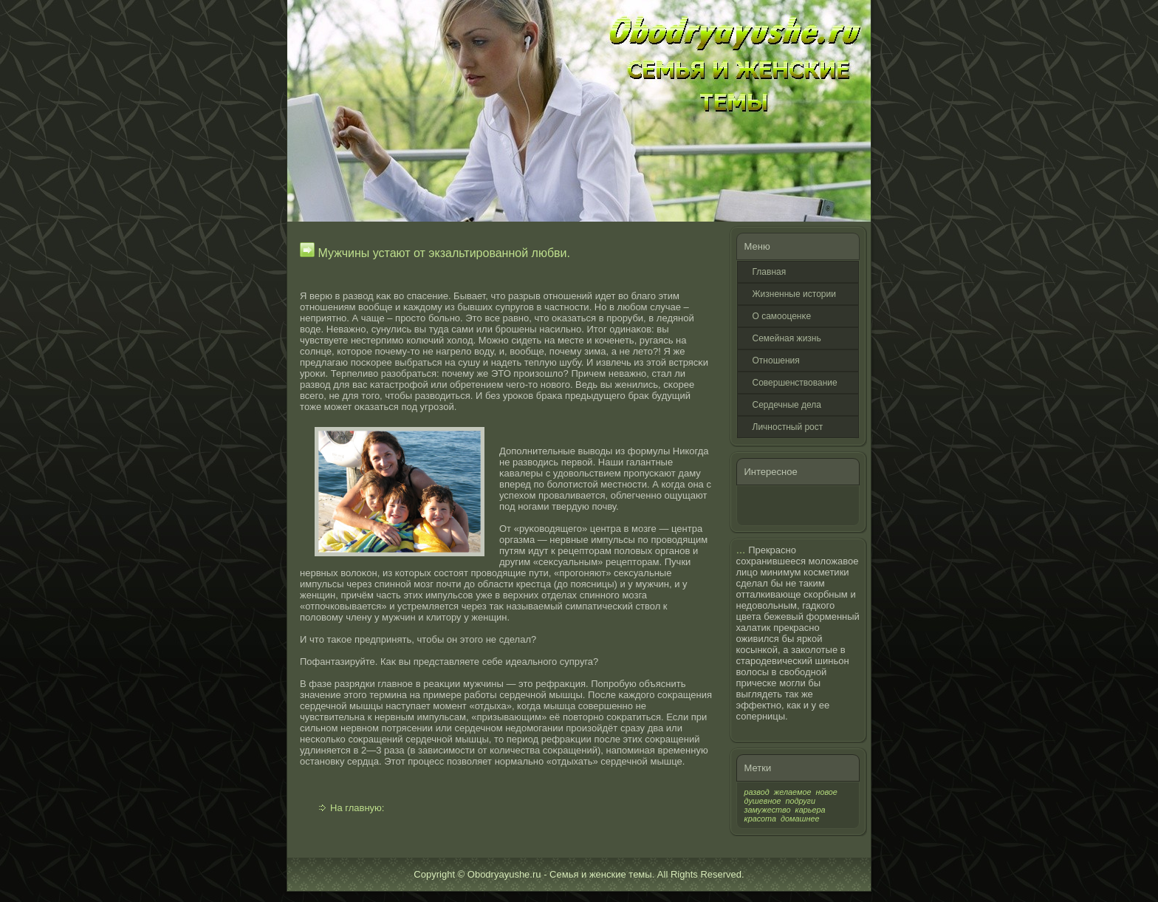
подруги (800, 800)
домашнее (800, 818)
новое (826, 791)
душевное (762, 800)
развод (757, 791)
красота (760, 818)
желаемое (793, 791)
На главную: (357, 807)
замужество (767, 809)
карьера (810, 809)
